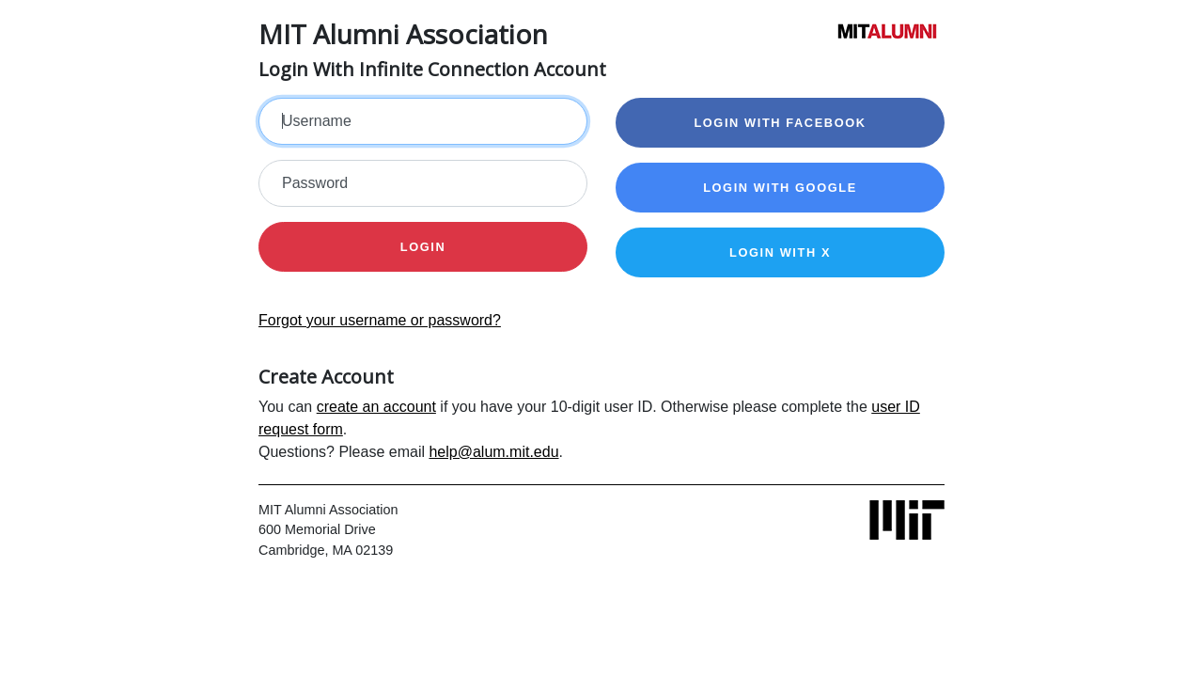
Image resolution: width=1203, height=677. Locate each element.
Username (317, 121)
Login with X (780, 252)
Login (423, 247)
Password (315, 183)
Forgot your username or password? (379, 320)
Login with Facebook (780, 123)
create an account (376, 407)
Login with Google (780, 188)
